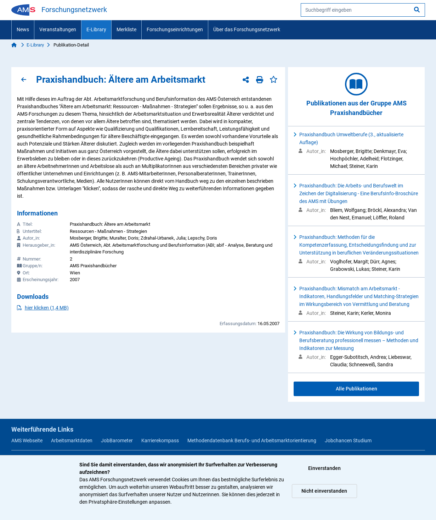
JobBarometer (117, 440)
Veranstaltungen (57, 29)
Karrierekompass (160, 440)
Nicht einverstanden (324, 491)
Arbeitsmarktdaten (71, 440)
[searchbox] (363, 10)
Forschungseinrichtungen (175, 29)
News (23, 29)
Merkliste (126, 29)
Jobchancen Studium (348, 440)
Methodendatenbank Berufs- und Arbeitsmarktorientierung (251, 440)
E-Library (96, 29)
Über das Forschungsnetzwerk (246, 29)
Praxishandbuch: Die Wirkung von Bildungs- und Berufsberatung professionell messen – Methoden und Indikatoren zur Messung (358, 340)
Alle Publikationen (356, 389)
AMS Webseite (27, 440)
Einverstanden (324, 468)
